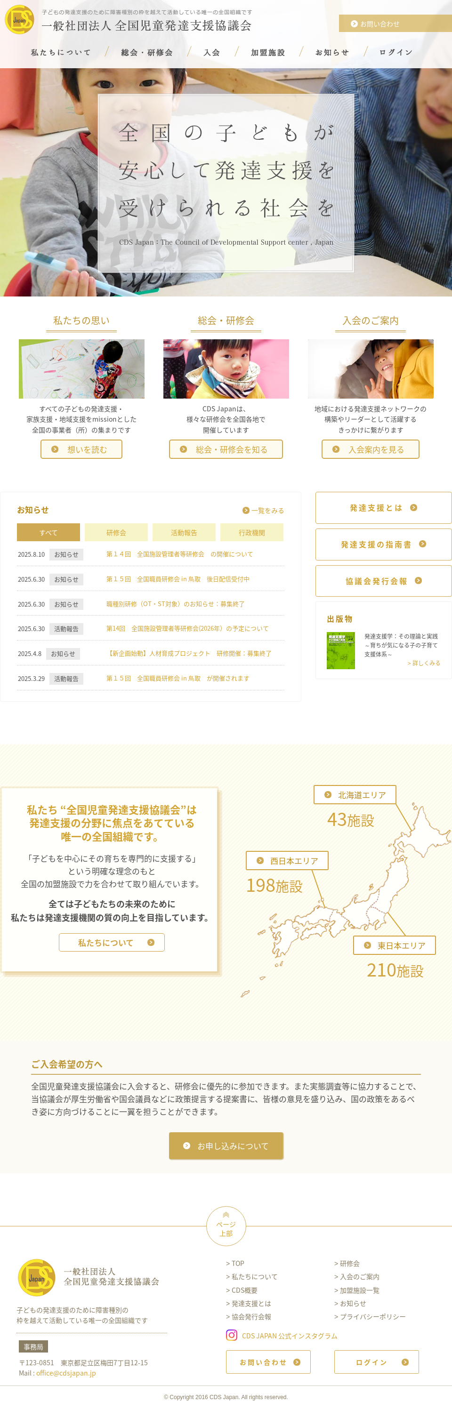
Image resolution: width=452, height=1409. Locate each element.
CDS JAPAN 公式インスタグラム (290, 1335)
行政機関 (252, 532)
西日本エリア (294, 860)
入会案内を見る (376, 449)
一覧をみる (267, 510)
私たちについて (106, 942)
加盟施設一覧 (359, 1290)
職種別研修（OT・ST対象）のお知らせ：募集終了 (175, 603)
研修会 (116, 532)
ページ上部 (226, 1228)
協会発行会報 (251, 1316)
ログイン (372, 1362)
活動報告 (184, 532)
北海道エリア (362, 795)
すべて (48, 532)
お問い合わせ (380, 23)
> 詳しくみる (424, 663)
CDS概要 (245, 1290)
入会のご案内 (359, 1276)
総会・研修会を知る (232, 449)
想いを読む (87, 449)
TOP (238, 1263)
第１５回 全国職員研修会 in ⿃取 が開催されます (178, 677)
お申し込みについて (233, 1146)
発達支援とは (251, 1303)
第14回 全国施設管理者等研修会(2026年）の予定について (187, 628)
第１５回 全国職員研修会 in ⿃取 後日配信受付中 (178, 578)
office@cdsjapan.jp (66, 1372)
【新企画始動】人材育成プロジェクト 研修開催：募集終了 (189, 652)
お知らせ (353, 1303)
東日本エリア (402, 945)
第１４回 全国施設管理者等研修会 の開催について (179, 553)
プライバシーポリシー (373, 1316)
